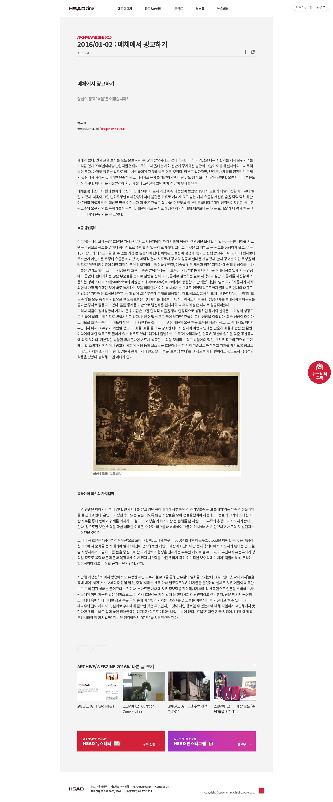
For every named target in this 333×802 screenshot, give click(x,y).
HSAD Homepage (142, 786)
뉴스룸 (200, 8)
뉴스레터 (223, 8)
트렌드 (178, 8)
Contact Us (162, 786)
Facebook (245, 52)
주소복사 (252, 52)
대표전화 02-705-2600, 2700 (106, 791)
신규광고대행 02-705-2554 (138, 791)
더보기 (253, 665)
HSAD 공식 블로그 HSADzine (81, 8)
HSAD (76, 786)
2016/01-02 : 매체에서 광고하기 (122, 44)
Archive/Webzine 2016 (94, 37)
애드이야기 (125, 8)
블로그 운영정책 (99, 786)
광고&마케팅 (153, 8)
